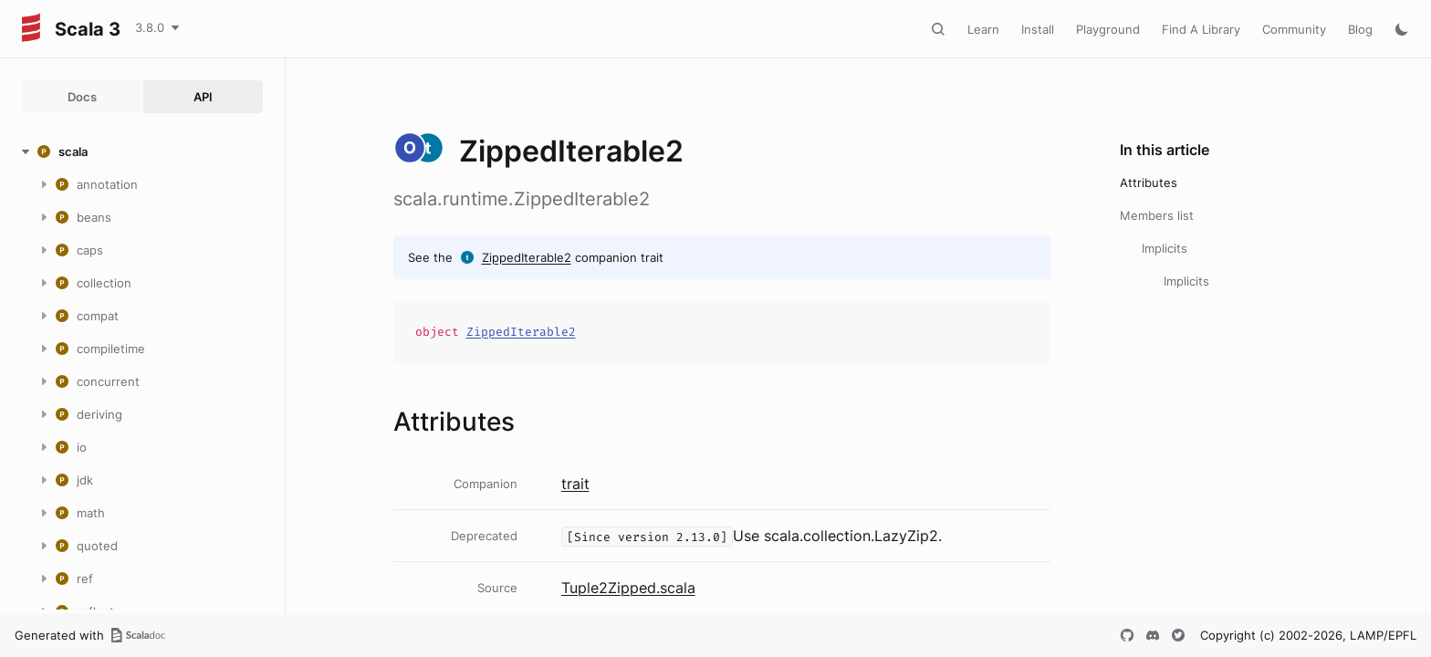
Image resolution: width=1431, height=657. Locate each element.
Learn (983, 29)
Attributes (1148, 182)
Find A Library (1201, 29)
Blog (1360, 29)
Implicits (1164, 248)
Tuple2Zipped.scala (628, 588)
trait (575, 483)
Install (1037, 29)
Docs (82, 96)
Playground (1108, 29)
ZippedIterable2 (526, 257)
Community (1294, 29)
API (203, 96)
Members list (1157, 215)
